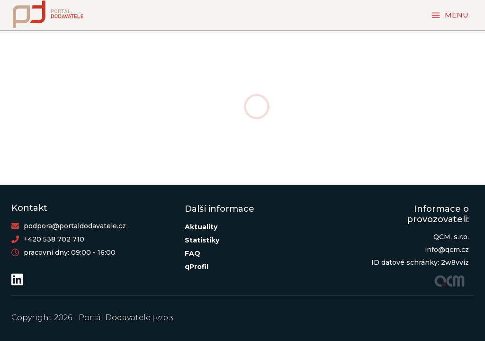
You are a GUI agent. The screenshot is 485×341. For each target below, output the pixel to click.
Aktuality (201, 227)
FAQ (192, 253)
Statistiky (202, 240)
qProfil (196, 266)
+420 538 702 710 (54, 239)
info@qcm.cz (447, 249)
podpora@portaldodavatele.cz (75, 226)
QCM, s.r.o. (451, 237)
